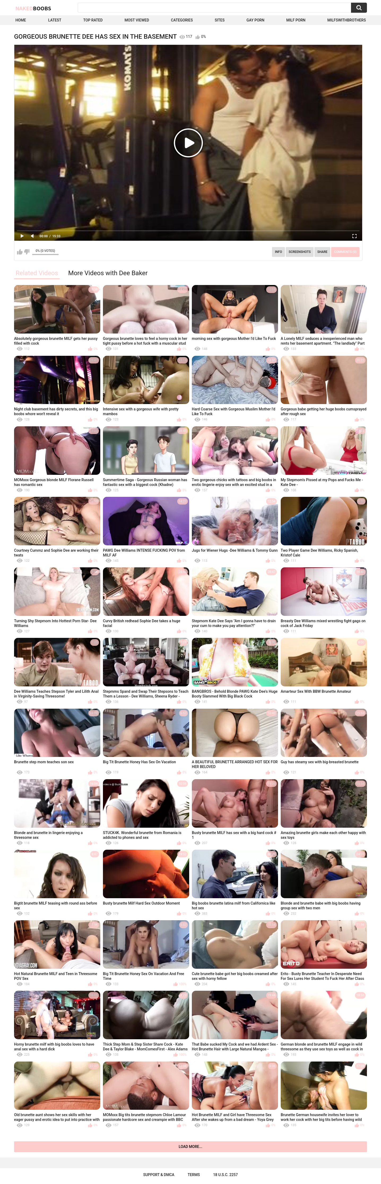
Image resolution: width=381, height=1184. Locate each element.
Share (322, 252)
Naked (33, 8)
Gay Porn (255, 20)
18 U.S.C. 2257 (225, 1175)
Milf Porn (295, 20)
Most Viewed (136, 20)
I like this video (20, 252)
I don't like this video (26, 252)
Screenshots (300, 252)
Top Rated (93, 20)
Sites (219, 20)
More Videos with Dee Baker (108, 273)
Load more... (190, 1146)
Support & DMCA (158, 1175)
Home (20, 20)
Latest (55, 20)
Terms (194, 1175)
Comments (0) (345, 252)
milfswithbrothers (346, 20)
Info (278, 252)
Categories (182, 20)
